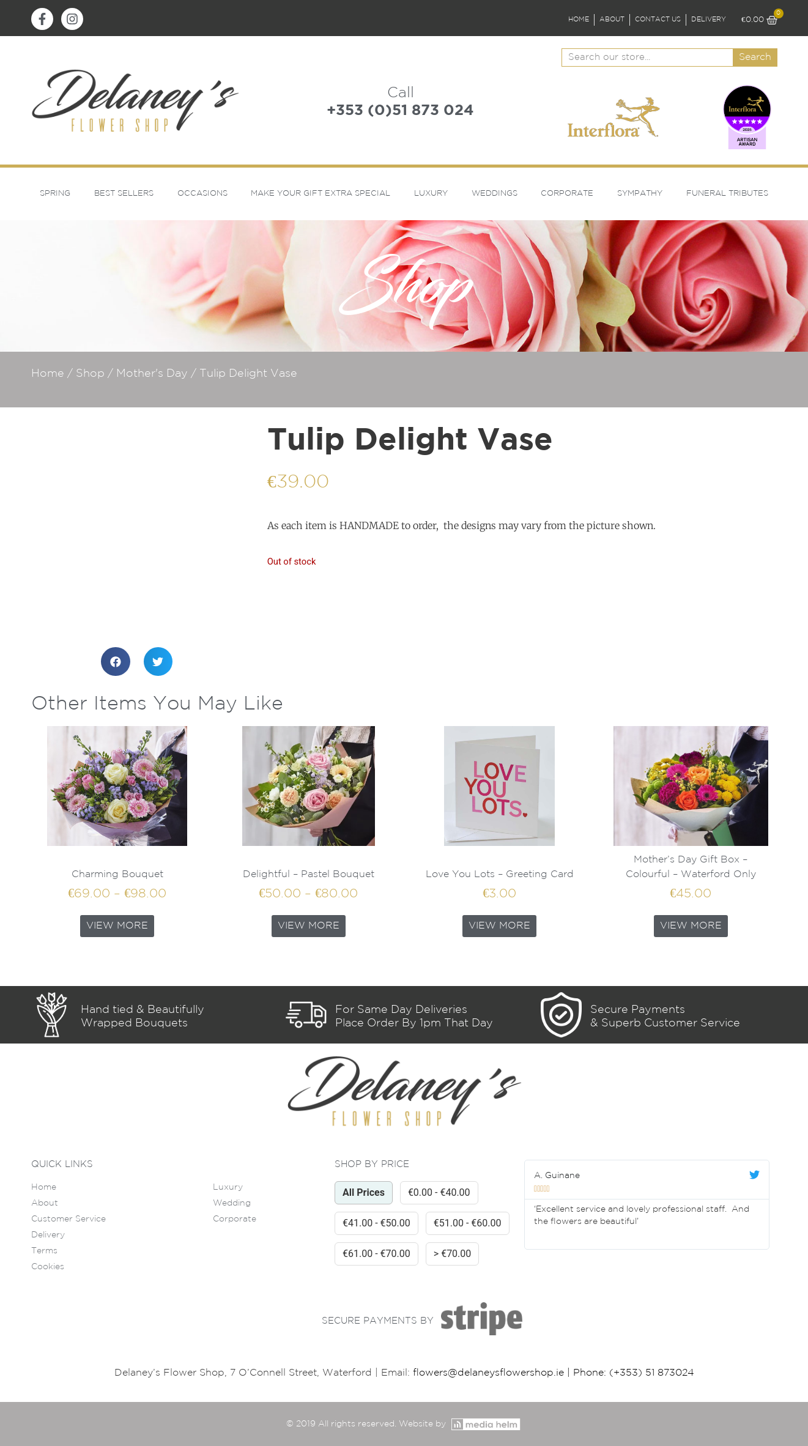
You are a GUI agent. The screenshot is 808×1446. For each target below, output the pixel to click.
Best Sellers (124, 193)
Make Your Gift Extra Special (320, 193)
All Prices (364, 1192)
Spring (55, 193)
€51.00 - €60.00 (468, 1223)
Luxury (431, 193)
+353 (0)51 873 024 (400, 110)
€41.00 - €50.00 (376, 1223)
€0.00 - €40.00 (439, 1192)
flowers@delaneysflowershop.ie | (493, 1372)
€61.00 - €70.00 (376, 1253)
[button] (115, 661)
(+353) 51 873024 (651, 1372)
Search (755, 57)
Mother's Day (152, 374)
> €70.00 (453, 1253)
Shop (90, 374)
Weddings (494, 193)
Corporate (567, 193)
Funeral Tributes (727, 193)
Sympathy (639, 193)
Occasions (202, 193)
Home (47, 374)
